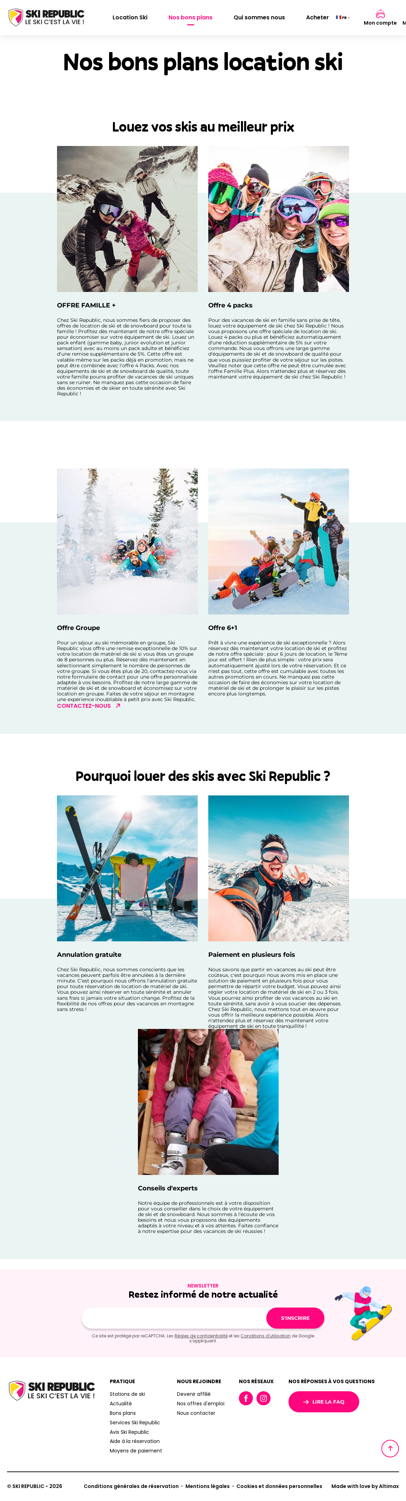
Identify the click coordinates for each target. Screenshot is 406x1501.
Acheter (317, 17)
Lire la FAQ (323, 1402)
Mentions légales (207, 1486)
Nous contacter (196, 1413)
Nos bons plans (190, 17)
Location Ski (130, 17)
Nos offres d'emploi (200, 1403)
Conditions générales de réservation (131, 1486)
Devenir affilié (194, 1394)
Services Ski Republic (135, 1422)
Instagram (263, 1398)
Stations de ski (127, 1394)
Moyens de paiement (136, 1450)
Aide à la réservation (135, 1441)
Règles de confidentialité (201, 1336)
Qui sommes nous (259, 17)
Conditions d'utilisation (266, 1336)
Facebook (246, 1398)
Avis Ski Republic (129, 1432)
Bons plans (123, 1413)
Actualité (121, 1403)
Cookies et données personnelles (279, 1486)
